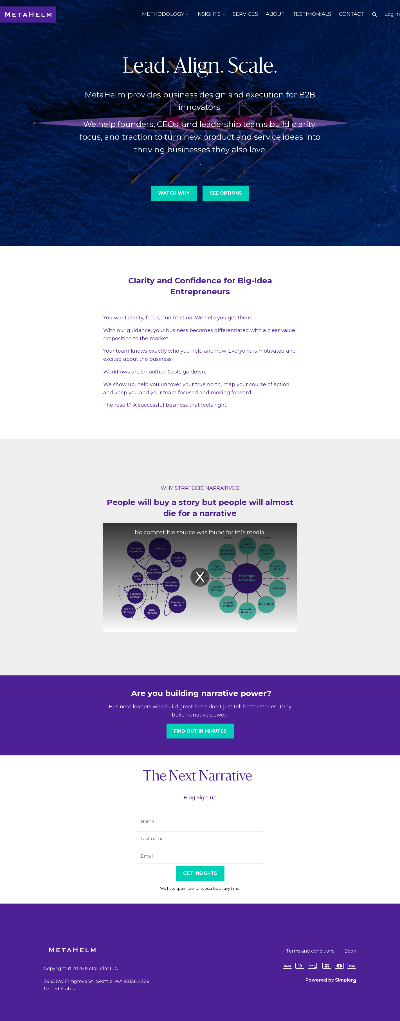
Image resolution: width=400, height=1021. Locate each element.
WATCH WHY (174, 193)
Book (350, 951)
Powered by (330, 980)
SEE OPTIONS (226, 193)
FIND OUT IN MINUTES (200, 731)
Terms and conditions (310, 951)
